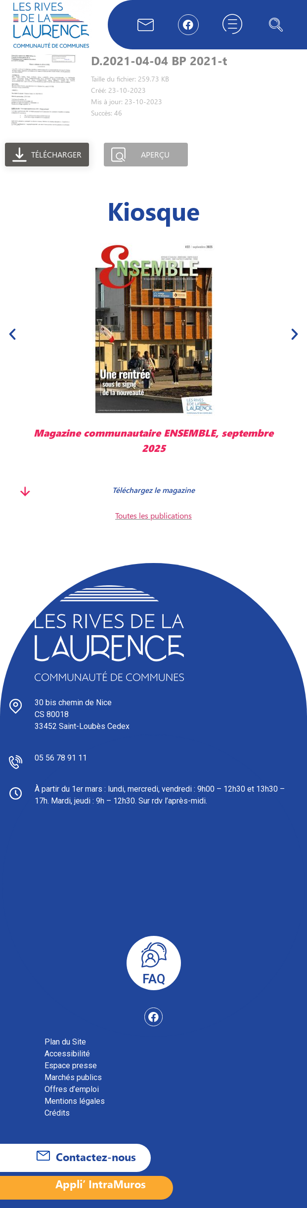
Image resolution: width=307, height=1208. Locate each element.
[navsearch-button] (276, 25)
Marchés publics (73, 1077)
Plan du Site (65, 1042)
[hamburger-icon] (232, 24)
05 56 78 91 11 (61, 758)
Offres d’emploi (71, 1089)
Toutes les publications (153, 515)
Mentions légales (74, 1101)
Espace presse (70, 1065)
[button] (12, 333)
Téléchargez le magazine (153, 490)
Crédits (57, 1113)
